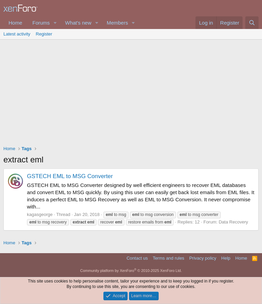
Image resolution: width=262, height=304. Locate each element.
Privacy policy (202, 258)
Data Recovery (233, 222)
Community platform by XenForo (131, 271)
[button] (55, 22)
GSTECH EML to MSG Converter (70, 176)
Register (44, 34)
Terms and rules (168, 258)
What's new (78, 23)
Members (117, 23)
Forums (41, 23)
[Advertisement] (131, 91)
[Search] (252, 22)
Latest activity (16, 34)
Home (15, 23)
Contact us (137, 258)
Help (226, 258)
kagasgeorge (40, 214)
